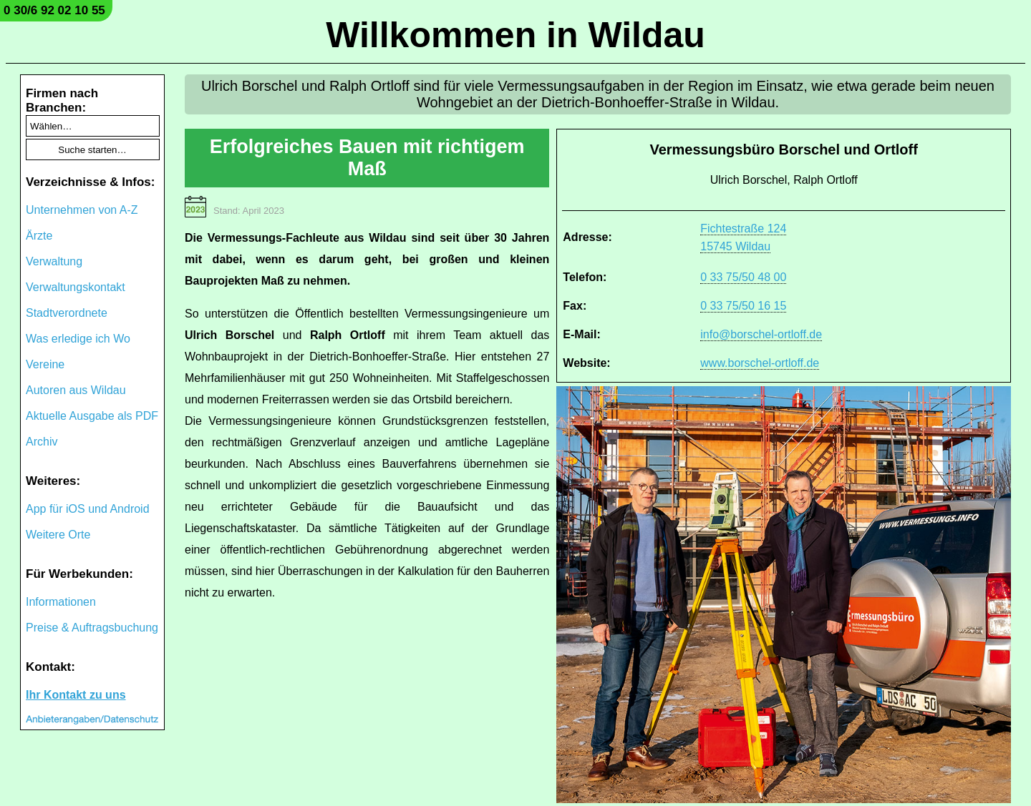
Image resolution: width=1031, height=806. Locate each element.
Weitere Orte (58, 535)
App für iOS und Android (88, 509)
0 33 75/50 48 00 (743, 277)
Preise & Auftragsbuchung (92, 627)
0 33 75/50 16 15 (743, 306)
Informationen (61, 602)
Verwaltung (54, 261)
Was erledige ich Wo (78, 339)
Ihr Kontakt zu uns (76, 695)
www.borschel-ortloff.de (759, 363)
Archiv (41, 442)
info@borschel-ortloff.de (761, 334)
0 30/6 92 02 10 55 (54, 10)
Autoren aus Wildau (76, 390)
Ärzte (39, 236)
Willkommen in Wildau (515, 35)
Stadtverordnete (66, 313)
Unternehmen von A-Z (82, 210)
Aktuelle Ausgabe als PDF (92, 416)
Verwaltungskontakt (75, 287)
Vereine (45, 364)
